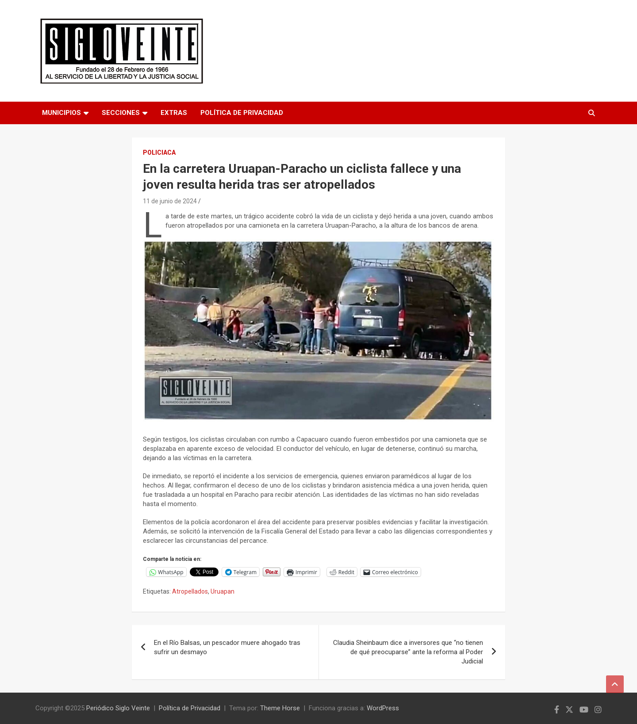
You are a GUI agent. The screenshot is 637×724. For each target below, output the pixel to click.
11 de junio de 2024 (170, 201)
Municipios (61, 113)
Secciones (121, 113)
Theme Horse (280, 708)
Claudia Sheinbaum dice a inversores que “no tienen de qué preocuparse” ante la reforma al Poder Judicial (408, 652)
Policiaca (159, 152)
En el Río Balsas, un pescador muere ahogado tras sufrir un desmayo (227, 647)
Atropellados (190, 591)
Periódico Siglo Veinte (118, 708)
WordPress (383, 708)
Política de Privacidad (241, 113)
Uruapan (222, 591)
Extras (174, 113)
